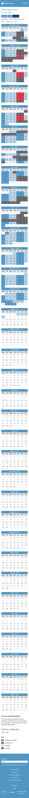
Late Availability (14, 769)
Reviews (16, 19)
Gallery (10, 16)
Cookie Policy (14, 777)
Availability (15, 16)
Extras (2, 21)
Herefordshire (7, 12)
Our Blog (14, 772)
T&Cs (15, 21)
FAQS (11, 19)
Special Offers (4, 19)
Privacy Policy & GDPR (14, 780)
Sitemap (14, 785)
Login (14, 788)
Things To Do (9, 21)
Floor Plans (22, 19)
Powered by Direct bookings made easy (13, 792)
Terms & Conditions (14, 775)
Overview (4, 16)
